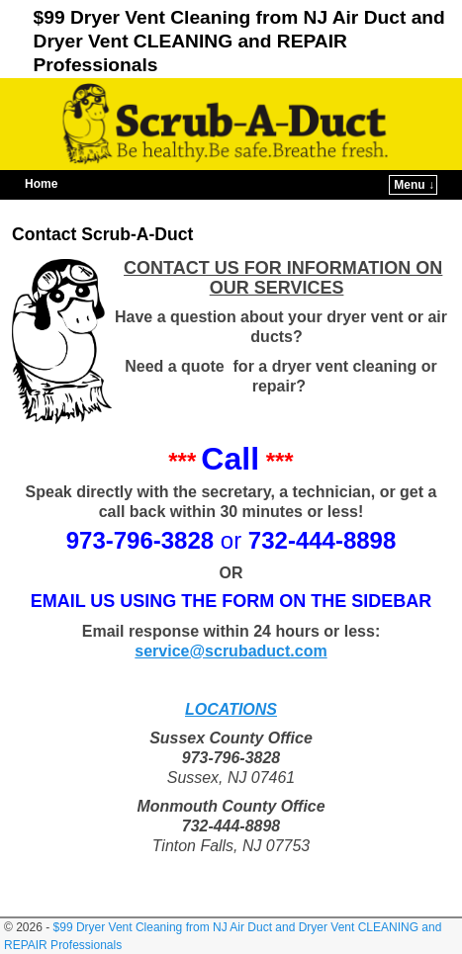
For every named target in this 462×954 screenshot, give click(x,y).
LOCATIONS (231, 709)
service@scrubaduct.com (230, 651)
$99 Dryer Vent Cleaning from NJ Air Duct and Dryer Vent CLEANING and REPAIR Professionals (239, 41)
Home (41, 184)
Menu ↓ (414, 185)
